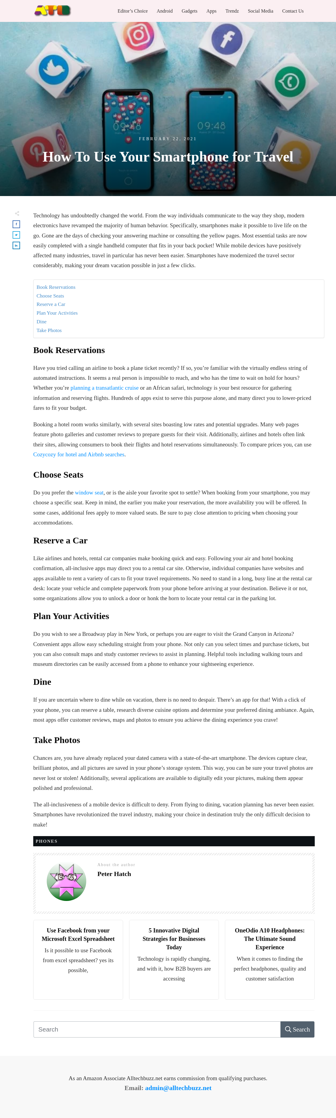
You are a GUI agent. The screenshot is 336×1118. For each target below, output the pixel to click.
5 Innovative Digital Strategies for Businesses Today (174, 938)
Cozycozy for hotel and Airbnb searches (78, 454)
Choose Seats (50, 296)
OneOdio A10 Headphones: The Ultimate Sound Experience (270, 938)
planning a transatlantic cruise (105, 388)
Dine (41, 322)
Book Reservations (57, 287)
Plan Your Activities (57, 313)
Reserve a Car (51, 304)
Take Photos (49, 330)
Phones (47, 841)
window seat (89, 492)
